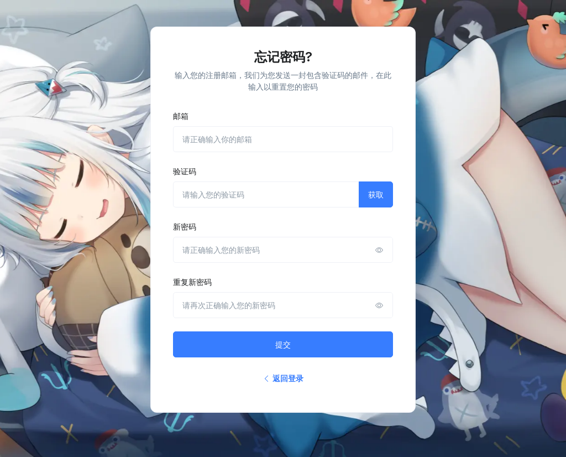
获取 (376, 194)
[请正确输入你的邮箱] (283, 139)
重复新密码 (192, 282)
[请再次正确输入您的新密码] (283, 305)
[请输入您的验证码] (266, 194)
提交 (283, 344)
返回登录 (283, 378)
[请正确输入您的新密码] (283, 249)
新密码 (184, 226)
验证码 (184, 171)
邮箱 (180, 116)
